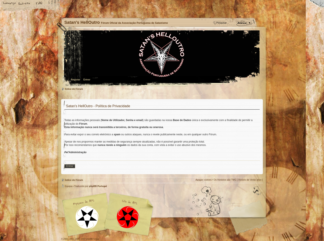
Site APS (128, 217)
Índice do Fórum (161, 58)
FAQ (39, 4)
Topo (257, 191)
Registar (75, 79)
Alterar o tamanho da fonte (24, 4)
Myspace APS (109, 214)
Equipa (68, 186)
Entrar (86, 79)
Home (9, 4)
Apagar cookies (204, 179)
